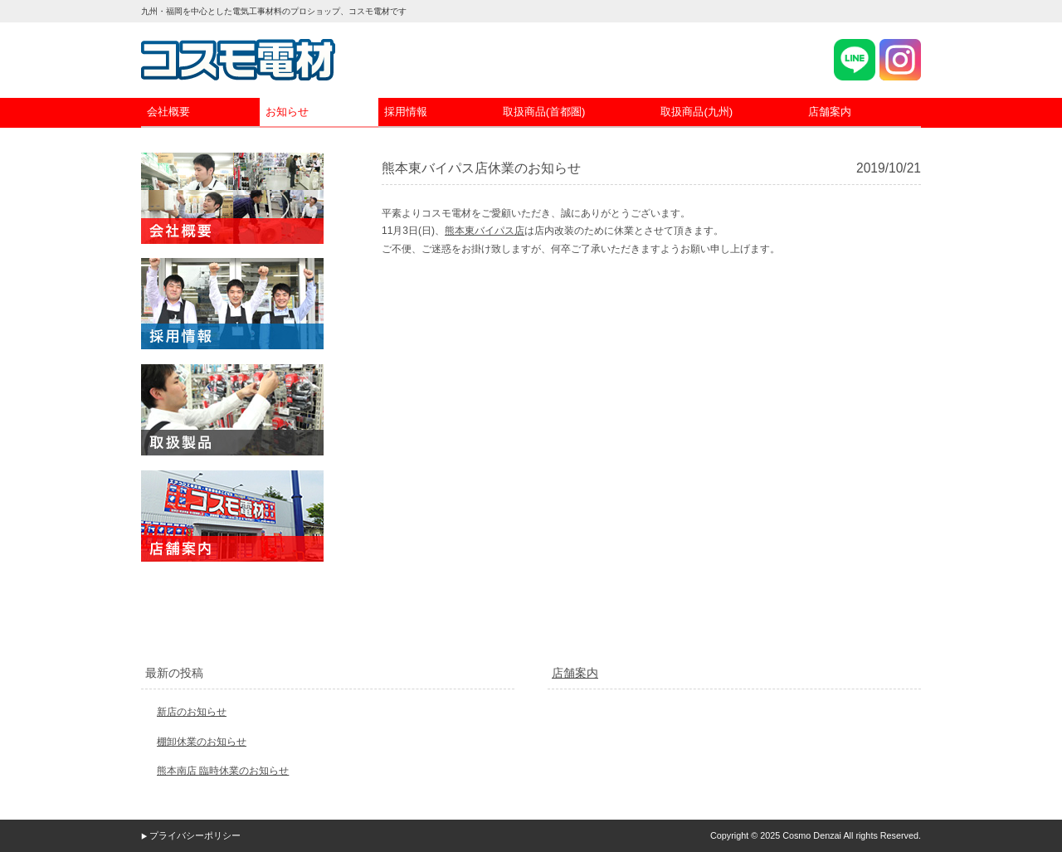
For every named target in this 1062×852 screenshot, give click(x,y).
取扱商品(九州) (696, 111)
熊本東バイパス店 (484, 230)
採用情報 (405, 111)
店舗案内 (829, 111)
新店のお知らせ (192, 712)
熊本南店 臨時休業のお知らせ (223, 771)
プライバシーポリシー (195, 835)
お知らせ (287, 111)
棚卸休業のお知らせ (201, 741)
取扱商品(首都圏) (544, 111)
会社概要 (168, 111)
